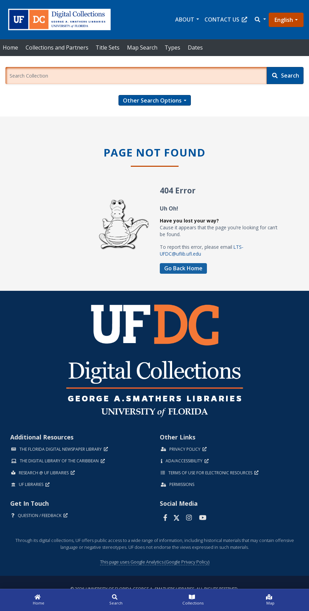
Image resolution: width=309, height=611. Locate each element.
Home (10, 47)
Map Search (142, 47)
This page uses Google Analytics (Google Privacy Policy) (154, 562)
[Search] (285, 75)
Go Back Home (183, 268)
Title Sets (108, 47)
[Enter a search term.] (136, 75)
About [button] (184, 19)
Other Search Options (152, 100)
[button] (260, 20)
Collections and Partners (57, 47)
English (284, 20)
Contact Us (226, 19)
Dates (195, 47)
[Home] (38, 600)
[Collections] (193, 600)
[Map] (270, 600)
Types (172, 47)
